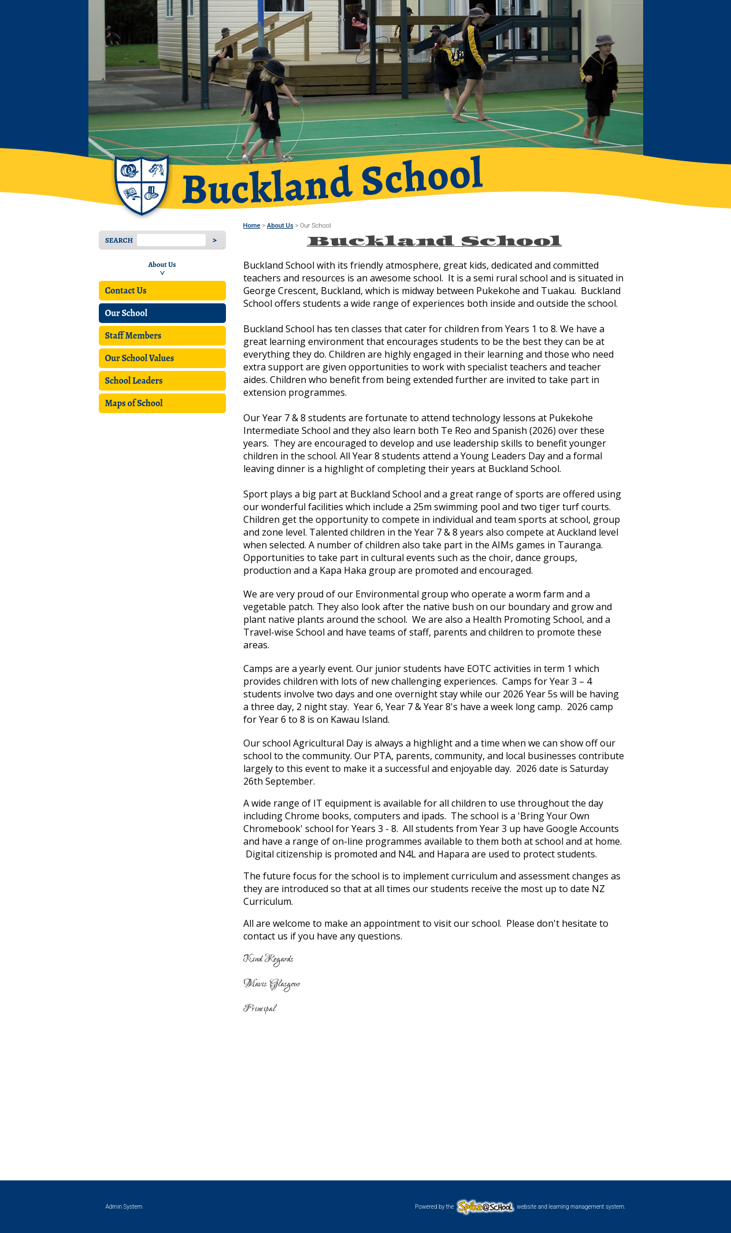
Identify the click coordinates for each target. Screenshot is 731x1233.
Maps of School (134, 403)
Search (119, 240)
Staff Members (133, 335)
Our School (126, 313)
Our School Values (140, 358)
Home (252, 225)
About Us (162, 264)
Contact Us (126, 290)
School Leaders (134, 380)
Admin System (124, 1207)
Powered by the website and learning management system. (520, 1207)
